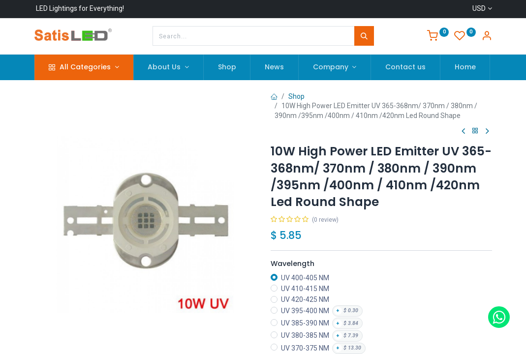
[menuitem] (227, 67)
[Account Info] (486, 37)
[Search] (364, 36)
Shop (296, 96)
